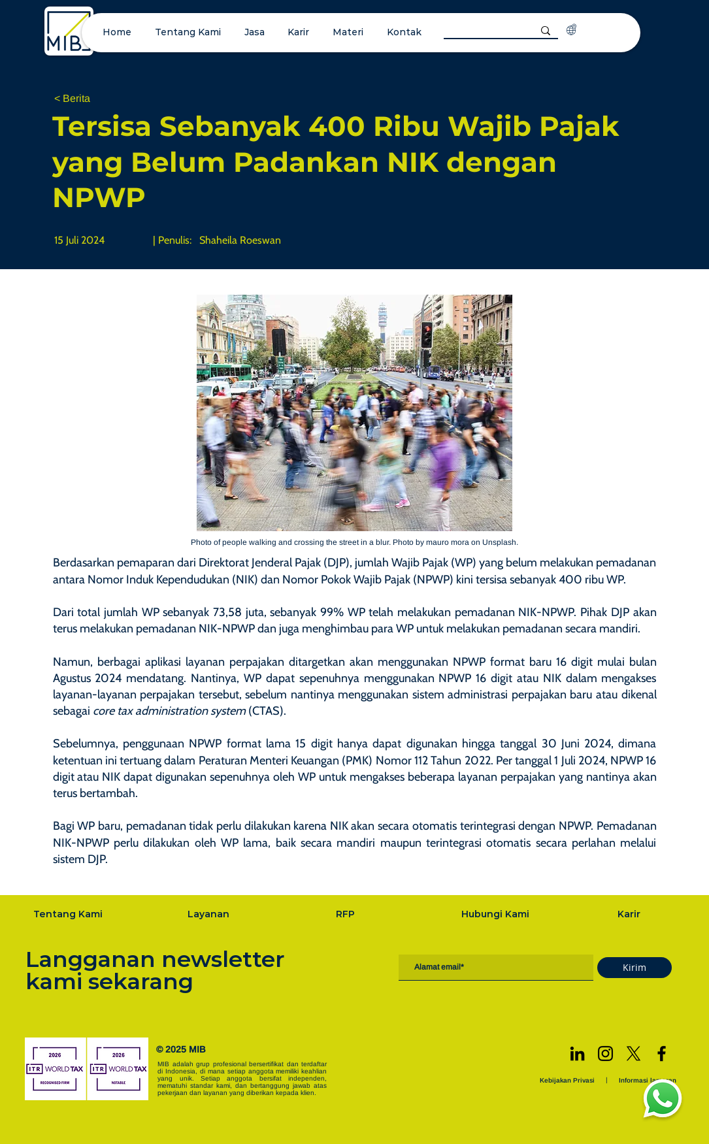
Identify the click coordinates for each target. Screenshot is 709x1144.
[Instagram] (605, 1053)
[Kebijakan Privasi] (568, 1080)
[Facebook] (661, 1053)
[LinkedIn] (577, 1053)
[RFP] (346, 914)
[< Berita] (97, 99)
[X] (633, 1053)
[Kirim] (634, 967)
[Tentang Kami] (69, 914)
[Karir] (630, 914)
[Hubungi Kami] (496, 914)
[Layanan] (210, 914)
